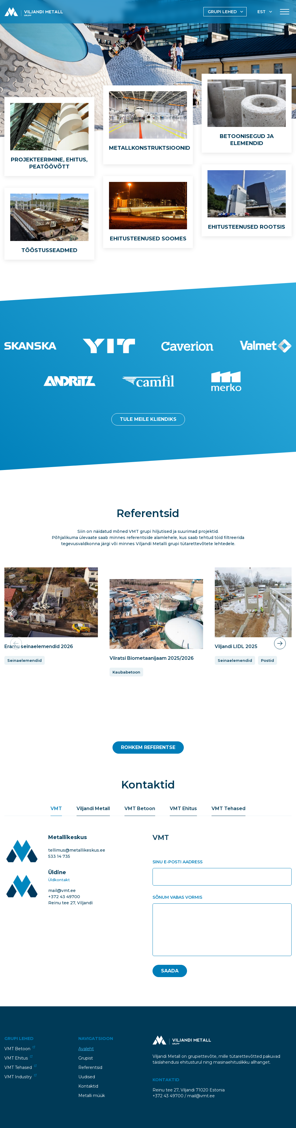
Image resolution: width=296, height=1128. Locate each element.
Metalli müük (91, 1095)
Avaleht (86, 1048)
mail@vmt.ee (62, 890)
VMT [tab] (56, 808)
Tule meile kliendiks (148, 419)
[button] (280, 643)
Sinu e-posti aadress (177, 861)
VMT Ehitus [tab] (183, 808)
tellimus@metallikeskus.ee (76, 850)
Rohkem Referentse (148, 747)
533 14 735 (59, 856)
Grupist (85, 1058)
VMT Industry (20, 1076)
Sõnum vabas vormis (177, 897)
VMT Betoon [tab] (139, 808)
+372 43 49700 (64, 896)
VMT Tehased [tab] (228, 808)
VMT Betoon (19, 1048)
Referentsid (90, 1067)
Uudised (86, 1076)
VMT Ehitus (18, 1058)
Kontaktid (88, 1086)
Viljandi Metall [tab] (93, 808)
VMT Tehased (20, 1067)
